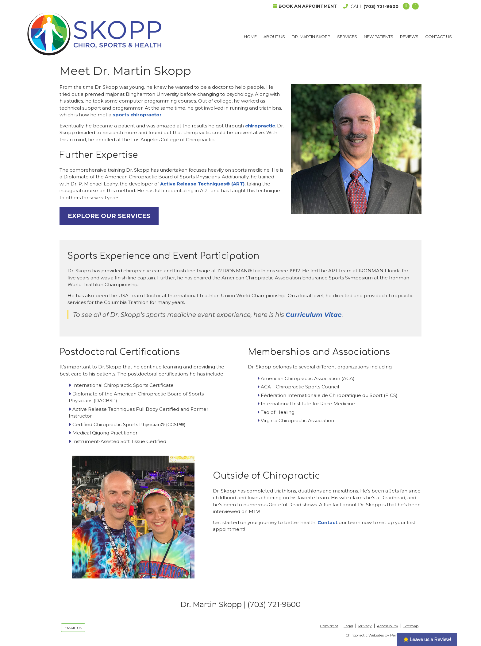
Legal (348, 626)
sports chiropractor (137, 115)
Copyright (329, 626)
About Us (274, 36)
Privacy (365, 626)
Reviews (409, 36)
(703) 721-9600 (381, 6)
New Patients (378, 36)
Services (347, 36)
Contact (327, 522)
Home (250, 36)
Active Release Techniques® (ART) (202, 184)
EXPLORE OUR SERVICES (109, 216)
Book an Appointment (305, 6)
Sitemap (410, 626)
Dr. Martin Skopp (311, 36)
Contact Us (438, 36)
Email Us (73, 627)
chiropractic (260, 126)
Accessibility (387, 626)
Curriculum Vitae (314, 314)
